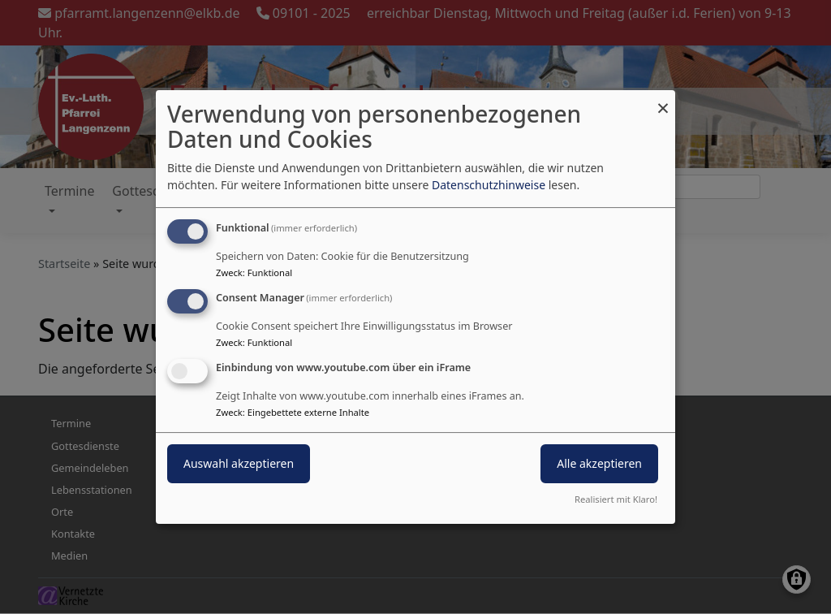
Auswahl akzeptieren (238, 463)
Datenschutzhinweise (488, 184)
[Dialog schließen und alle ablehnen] (663, 100)
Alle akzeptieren (599, 463)
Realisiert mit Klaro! (616, 499)
